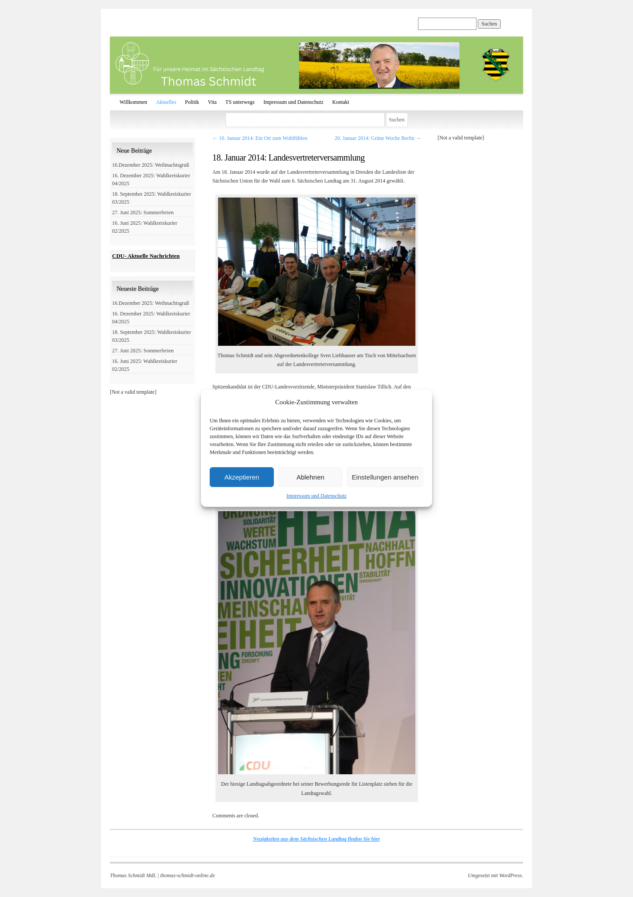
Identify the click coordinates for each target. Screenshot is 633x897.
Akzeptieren (241, 477)
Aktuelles (166, 102)
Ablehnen (310, 477)
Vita (212, 102)
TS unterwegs (240, 102)
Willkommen (133, 102)
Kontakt (340, 102)
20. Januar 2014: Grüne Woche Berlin (378, 138)
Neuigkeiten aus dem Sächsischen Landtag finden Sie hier (316, 839)
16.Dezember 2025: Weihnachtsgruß (150, 165)
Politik (192, 102)
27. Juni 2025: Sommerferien (143, 212)
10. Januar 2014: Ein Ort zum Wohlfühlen (259, 138)
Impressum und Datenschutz (317, 496)
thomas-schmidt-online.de (187, 875)
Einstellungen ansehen (385, 477)
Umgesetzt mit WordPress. (495, 875)
